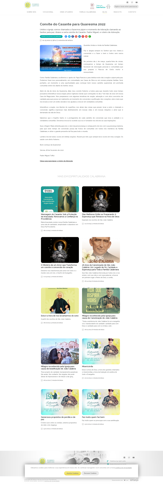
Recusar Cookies (90, 473)
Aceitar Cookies (72, 473)
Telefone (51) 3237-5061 (118, 461)
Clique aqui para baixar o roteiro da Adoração (56, 161)
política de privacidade (123, 468)
